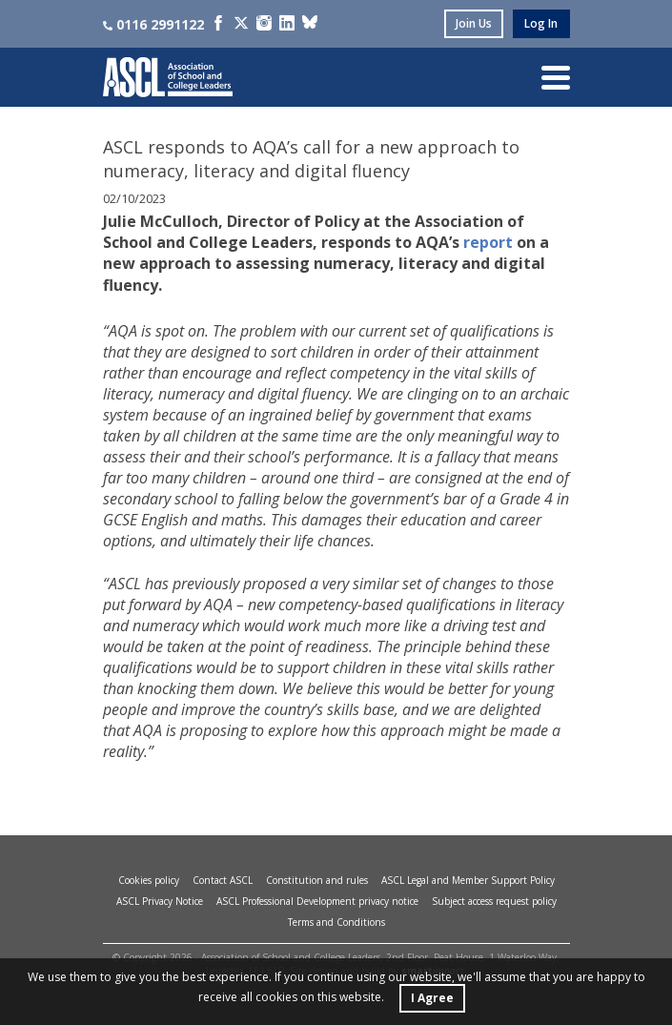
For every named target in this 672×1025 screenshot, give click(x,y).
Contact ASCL (223, 880)
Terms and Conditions (336, 922)
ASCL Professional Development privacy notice (317, 901)
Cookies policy (148, 880)
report (488, 242)
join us (474, 23)
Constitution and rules (317, 880)
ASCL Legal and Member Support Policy (468, 880)
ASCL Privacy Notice (159, 901)
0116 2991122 (153, 24)
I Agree (432, 998)
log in (541, 23)
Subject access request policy (494, 901)
